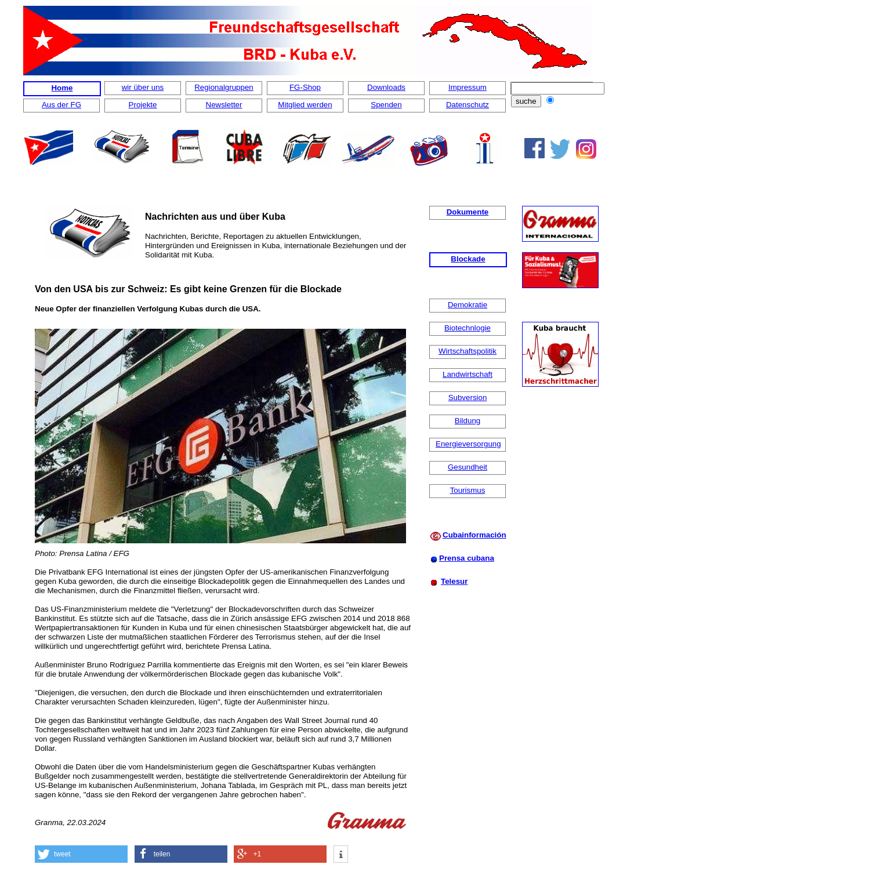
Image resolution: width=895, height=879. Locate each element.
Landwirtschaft (467, 374)
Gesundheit (467, 467)
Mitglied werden (305, 104)
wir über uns (143, 87)
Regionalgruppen (223, 87)
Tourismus (467, 490)
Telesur (454, 581)
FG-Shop (305, 87)
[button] (81, 854)
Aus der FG (61, 104)
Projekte (143, 104)
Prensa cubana (466, 558)
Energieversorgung (468, 444)
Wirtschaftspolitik (468, 351)
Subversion (467, 397)
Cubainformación (474, 535)
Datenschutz (467, 104)
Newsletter (224, 104)
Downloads (386, 87)
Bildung (467, 420)
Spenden (386, 104)
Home (62, 87)
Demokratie (467, 304)
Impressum (467, 87)
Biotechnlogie (467, 328)
